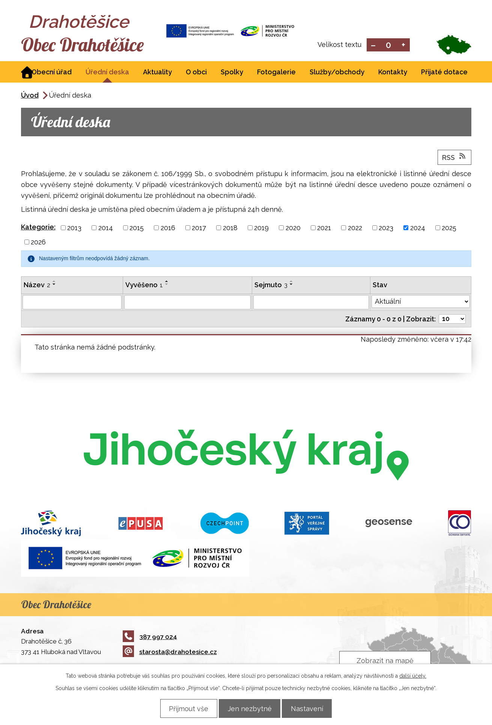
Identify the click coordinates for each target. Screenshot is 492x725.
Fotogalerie (276, 73)
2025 (449, 228)
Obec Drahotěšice (87, 45)
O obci (196, 73)
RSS (454, 157)
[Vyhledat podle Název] (72, 303)
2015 (136, 228)
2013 (74, 228)
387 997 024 (150, 637)
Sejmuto (270, 285)
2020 (293, 228)
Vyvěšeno (144, 285)
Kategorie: (38, 228)
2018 (230, 228)
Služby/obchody (337, 73)
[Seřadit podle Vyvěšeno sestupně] (167, 284)
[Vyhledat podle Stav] (421, 302)
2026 (38, 243)
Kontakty (392, 73)
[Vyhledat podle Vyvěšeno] (187, 303)
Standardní (388, 45)
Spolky (232, 73)
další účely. (412, 675)
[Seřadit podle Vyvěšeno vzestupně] (167, 281)
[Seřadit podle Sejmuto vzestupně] (291, 281)
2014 (105, 228)
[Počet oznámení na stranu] (452, 319)
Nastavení (310, 708)
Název (37, 285)
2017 (199, 228)
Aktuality (157, 73)
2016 (168, 228)
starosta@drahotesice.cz (170, 652)
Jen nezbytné (250, 708)
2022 (355, 228)
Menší (373, 45)
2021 (324, 228)
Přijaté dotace (444, 73)
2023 (386, 228)
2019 (261, 228)
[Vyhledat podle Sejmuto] (311, 303)
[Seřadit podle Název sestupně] (54, 284)
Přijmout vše (185, 708)
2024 (417, 228)
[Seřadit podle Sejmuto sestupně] (291, 284)
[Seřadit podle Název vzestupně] (54, 281)
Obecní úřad (52, 73)
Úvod (30, 96)
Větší (403, 45)
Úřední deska (107, 73)
